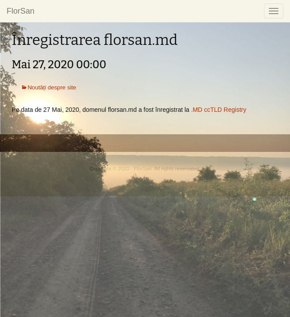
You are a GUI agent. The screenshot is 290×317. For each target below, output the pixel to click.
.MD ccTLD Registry (218, 109)
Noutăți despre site (52, 87)
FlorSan (20, 11)
